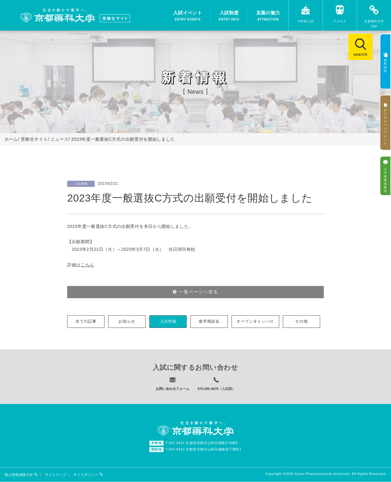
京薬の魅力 (268, 16)
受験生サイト (34, 139)
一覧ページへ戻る (195, 292)
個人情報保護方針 (21, 475)
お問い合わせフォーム (172, 389)
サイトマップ (55, 475)
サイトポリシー (88, 475)
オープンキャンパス (255, 321)
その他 (301, 321)
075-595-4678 (208, 389)
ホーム (11, 139)
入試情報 (168, 321)
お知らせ (127, 321)
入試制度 (229, 16)
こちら (87, 264)
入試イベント (187, 16)
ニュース (60, 139)
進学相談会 (209, 321)
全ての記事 (86, 321)
